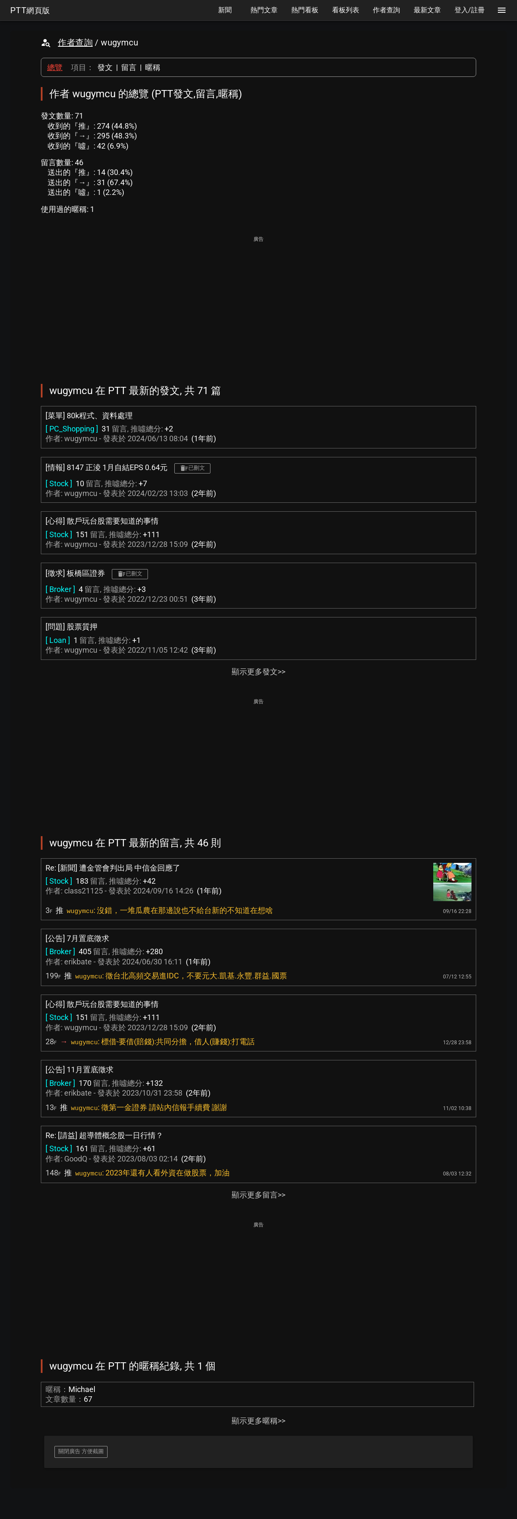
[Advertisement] (258, 304)
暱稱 (152, 67)
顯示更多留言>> (258, 1194)
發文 (105, 67)
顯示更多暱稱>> (258, 1420)
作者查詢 (75, 42)
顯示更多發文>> (258, 671)
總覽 (54, 67)
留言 (128, 67)
